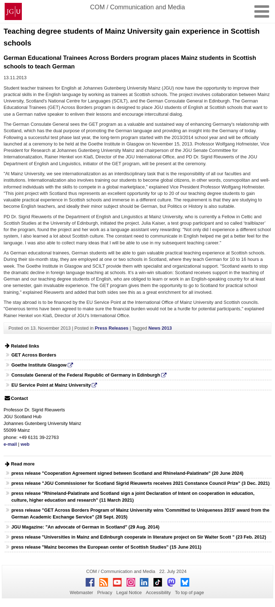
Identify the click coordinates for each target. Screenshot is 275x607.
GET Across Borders (33, 355)
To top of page (189, 592)
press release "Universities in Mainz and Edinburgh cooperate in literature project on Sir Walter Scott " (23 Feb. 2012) (138, 537)
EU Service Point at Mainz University (51, 385)
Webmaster (81, 592)
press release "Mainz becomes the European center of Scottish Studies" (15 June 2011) (106, 547)
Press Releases (112, 328)
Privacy (104, 592)
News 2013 (160, 328)
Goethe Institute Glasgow (39, 365)
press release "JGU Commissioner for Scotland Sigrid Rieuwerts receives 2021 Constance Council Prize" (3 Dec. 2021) (140, 483)
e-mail (10, 444)
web (24, 444)
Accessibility (158, 592)
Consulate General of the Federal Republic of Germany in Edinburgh (85, 375)
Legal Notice (129, 592)
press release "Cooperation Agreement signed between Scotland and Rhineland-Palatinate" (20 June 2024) (127, 473)
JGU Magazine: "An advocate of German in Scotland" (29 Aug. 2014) (85, 527)
